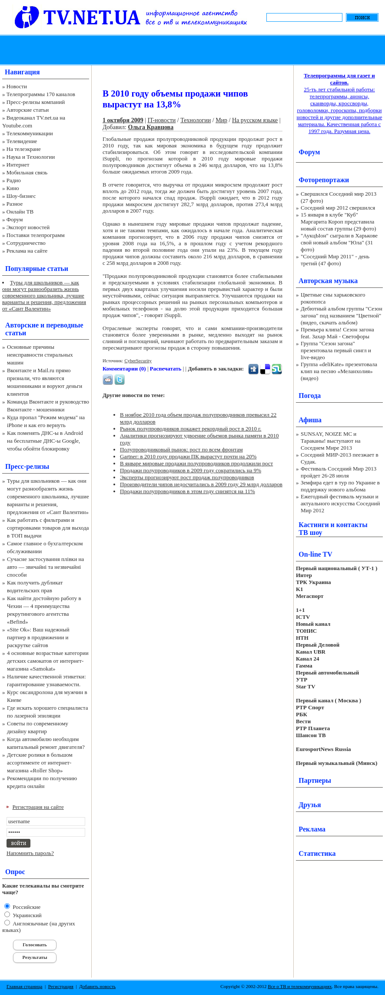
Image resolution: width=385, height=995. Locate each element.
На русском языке (255, 120)
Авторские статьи (28, 110)
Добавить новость (97, 986)
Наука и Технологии (31, 157)
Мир (221, 120)
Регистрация (60, 986)
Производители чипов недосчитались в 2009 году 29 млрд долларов (201, 484)
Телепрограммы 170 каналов (41, 94)
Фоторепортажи (324, 180)
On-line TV (315, 554)
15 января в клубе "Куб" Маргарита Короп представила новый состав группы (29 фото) (338, 221)
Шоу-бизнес (21, 196)
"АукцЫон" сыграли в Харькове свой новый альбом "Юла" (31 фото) (339, 242)
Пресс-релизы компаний (36, 102)
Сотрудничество (26, 243)
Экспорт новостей (28, 227)
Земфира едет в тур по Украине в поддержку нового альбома (340, 486)
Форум (15, 219)
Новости (17, 86)
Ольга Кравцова (150, 127)
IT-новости (162, 120)
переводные (64, 325)
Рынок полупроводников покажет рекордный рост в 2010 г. (190, 428)
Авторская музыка (328, 280)
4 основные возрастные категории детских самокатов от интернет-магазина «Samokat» (48, 661)
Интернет (18, 164)
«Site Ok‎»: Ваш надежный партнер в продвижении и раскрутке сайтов (38, 637)
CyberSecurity (138, 360)
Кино (13, 188)
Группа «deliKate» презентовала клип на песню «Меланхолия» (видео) (339, 371)
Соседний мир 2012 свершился (338, 207)
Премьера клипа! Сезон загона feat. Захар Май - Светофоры (337, 333)
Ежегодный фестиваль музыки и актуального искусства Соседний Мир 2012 (340, 503)
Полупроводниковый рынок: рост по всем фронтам (181, 449)
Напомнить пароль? (30, 853)
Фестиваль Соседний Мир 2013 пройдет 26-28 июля (338, 472)
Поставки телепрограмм (36, 235)
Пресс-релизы (27, 466)
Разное (15, 203)
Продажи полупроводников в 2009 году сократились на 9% (190, 470)
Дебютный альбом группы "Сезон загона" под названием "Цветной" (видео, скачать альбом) (341, 315)
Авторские (22, 325)
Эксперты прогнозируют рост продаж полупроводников (187, 477)
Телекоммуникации (30, 133)
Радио (14, 180)
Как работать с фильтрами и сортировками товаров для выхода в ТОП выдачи (48, 528)
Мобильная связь (27, 172)
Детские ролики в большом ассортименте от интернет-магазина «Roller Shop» (40, 762)
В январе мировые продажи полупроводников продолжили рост (196, 463)
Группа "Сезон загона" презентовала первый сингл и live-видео (336, 350)
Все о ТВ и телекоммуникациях (300, 986)
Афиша (310, 420)
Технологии (195, 120)
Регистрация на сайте (38, 807)
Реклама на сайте (27, 250)
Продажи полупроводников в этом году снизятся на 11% (187, 491)
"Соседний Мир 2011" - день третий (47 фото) (335, 260)
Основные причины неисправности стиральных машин (40, 355)
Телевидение (22, 141)
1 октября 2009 (123, 120)
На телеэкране (24, 149)
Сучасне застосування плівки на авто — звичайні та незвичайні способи (45, 567)
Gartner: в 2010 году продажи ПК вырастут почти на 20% (188, 456)
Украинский (26, 915)
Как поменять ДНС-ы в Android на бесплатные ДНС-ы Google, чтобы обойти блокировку (45, 441)
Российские (25, 907)
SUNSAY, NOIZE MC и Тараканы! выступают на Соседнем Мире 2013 (330, 441)
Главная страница (24, 986)
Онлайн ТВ (20, 211)
